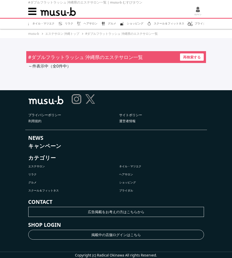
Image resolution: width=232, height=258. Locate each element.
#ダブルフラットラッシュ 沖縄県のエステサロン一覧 (121, 33)
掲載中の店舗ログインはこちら (116, 234)
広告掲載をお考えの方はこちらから (116, 211)
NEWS (35, 137)
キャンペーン (44, 145)
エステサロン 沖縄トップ (62, 33)
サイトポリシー (130, 115)
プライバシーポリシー (44, 115)
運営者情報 (127, 121)
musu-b (33, 33)
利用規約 (34, 121)
